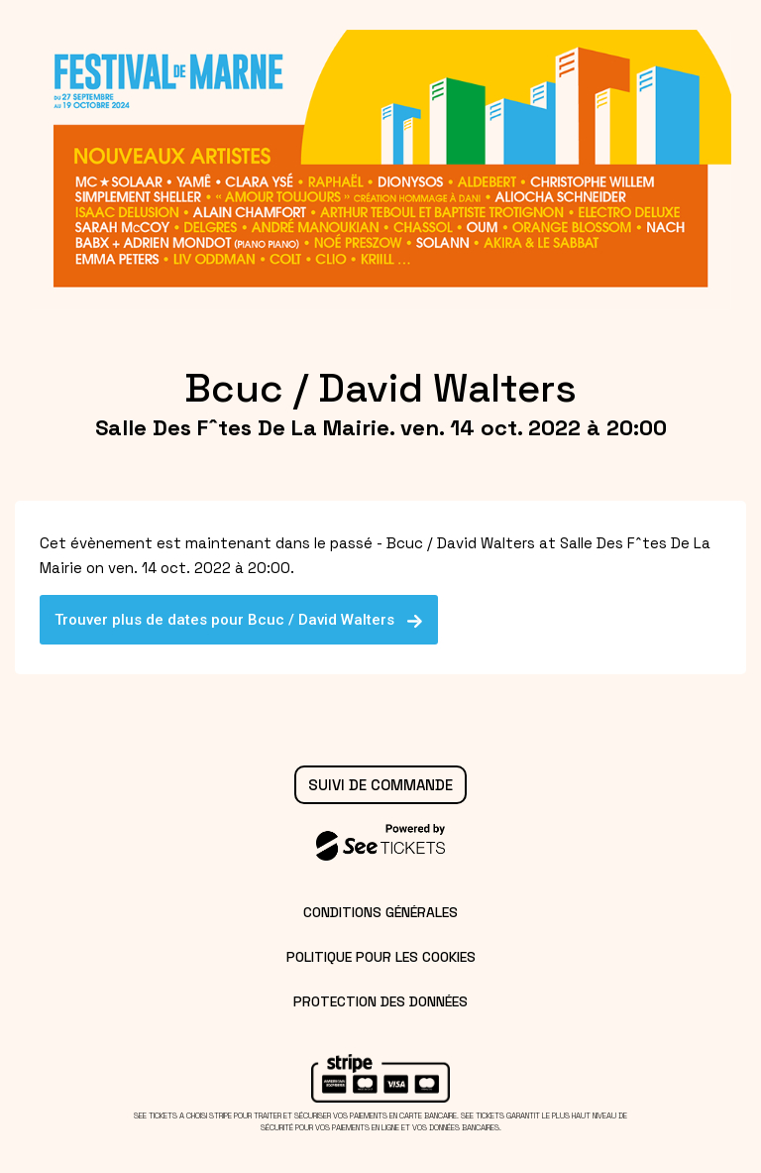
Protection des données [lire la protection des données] (380, 1001)
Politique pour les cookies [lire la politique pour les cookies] (381, 957)
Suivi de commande (380, 784)
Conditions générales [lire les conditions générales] (380, 912)
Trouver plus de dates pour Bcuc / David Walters (238, 620)
